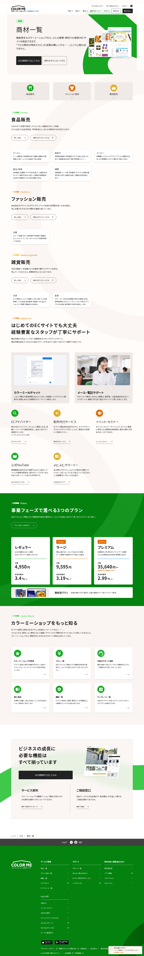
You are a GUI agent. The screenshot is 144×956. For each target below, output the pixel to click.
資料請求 (116, 11)
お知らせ (124, 6)
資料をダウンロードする (54, 60)
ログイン (107, 11)
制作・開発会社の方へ (112, 6)
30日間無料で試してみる (29, 60)
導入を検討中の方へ (98, 6)
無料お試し (127, 11)
